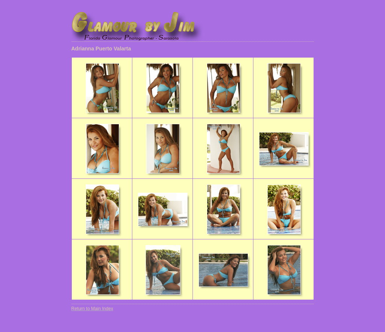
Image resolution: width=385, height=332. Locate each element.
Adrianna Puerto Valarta (101, 49)
